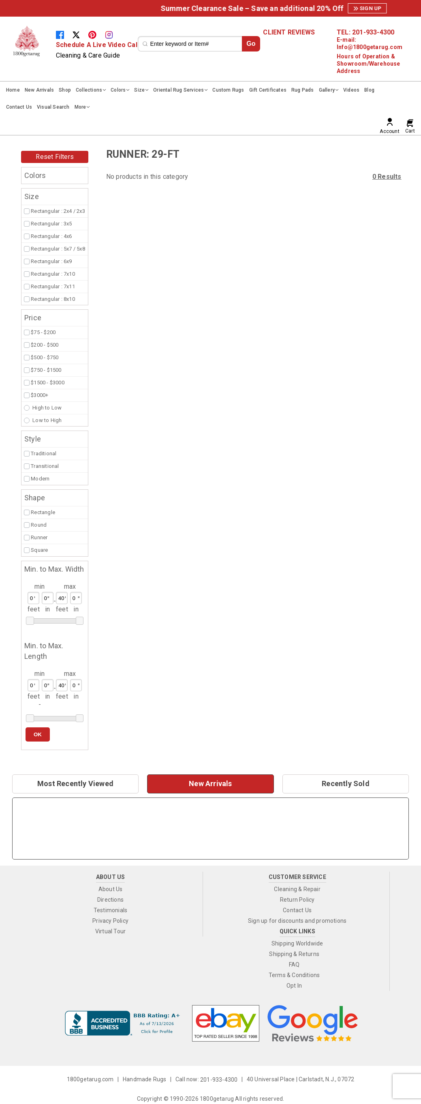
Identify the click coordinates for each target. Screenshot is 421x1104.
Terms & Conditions (294, 975)
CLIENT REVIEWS (289, 32)
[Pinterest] (96, 34)
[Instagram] (112, 34)
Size (139, 90)
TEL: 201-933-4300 (365, 32)
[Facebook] (64, 34)
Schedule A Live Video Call (97, 45)
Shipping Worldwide (297, 943)
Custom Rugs (228, 90)
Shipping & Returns (294, 954)
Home (13, 90)
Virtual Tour (110, 931)
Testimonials (110, 910)
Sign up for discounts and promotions (297, 920)
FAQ (294, 964)
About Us (110, 889)
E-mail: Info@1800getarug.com (369, 43)
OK (38, 734)
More (80, 107)
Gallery (327, 90)
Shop (65, 90)
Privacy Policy (110, 920)
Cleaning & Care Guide (88, 55)
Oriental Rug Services (178, 90)
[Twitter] (80, 34)
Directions (110, 899)
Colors (118, 90)
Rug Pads (302, 90)
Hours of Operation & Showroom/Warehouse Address (368, 63)
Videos (351, 90)
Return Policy (297, 899)
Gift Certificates (267, 90)
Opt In (294, 985)
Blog (369, 90)
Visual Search (53, 107)
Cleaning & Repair (297, 889)
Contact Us (19, 107)
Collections (89, 90)
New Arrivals (39, 90)
